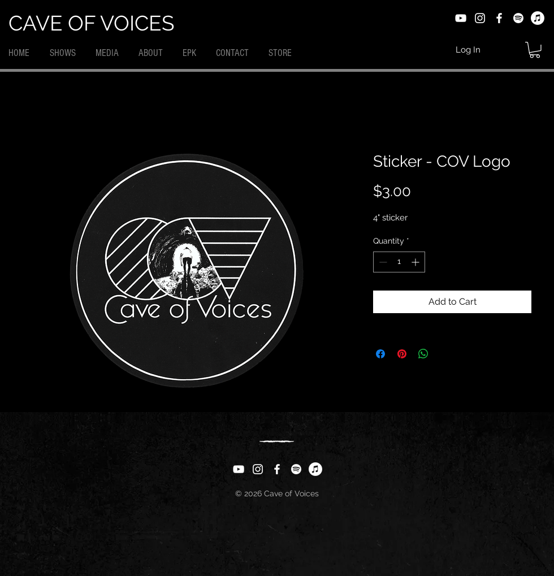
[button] (534, 50)
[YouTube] (461, 18)
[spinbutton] (399, 262)
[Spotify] (518, 18)
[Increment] (416, 262)
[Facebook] (499, 18)
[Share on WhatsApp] (423, 354)
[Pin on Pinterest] (402, 354)
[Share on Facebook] (380, 354)
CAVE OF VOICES (91, 23)
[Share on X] (445, 354)
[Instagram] (480, 18)
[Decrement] (382, 262)
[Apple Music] (537, 18)
